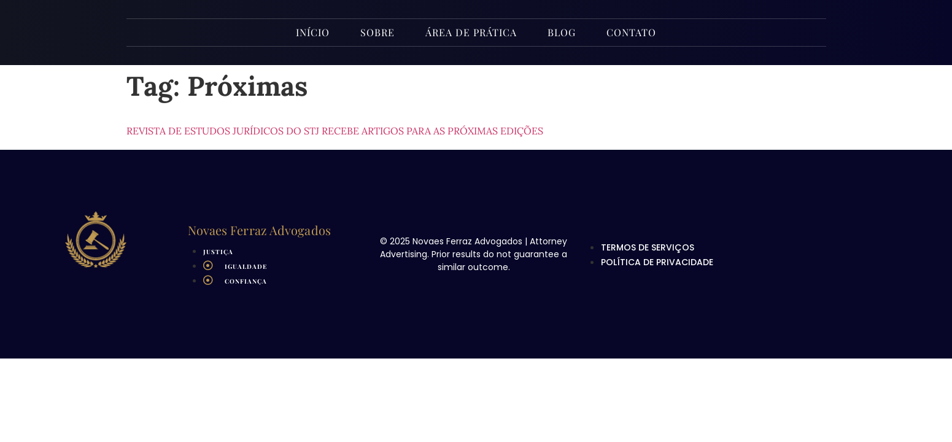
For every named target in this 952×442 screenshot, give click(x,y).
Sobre (377, 32)
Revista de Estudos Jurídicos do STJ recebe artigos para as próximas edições (334, 131)
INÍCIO (313, 32)
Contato (631, 32)
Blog (562, 32)
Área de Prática (471, 32)
